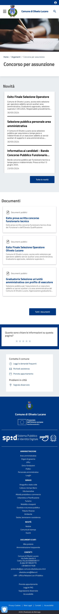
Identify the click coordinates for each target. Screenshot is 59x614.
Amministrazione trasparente (28, 547)
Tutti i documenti (42, 311)
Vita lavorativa (28, 491)
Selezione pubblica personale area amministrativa (29, 123)
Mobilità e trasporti (28, 504)
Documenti (11, 200)
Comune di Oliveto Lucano (34, 11)
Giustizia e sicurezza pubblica (28, 507)
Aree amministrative (28, 455)
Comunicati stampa (28, 529)
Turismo (28, 501)
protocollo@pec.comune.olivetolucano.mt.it (28, 568)
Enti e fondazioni (28, 465)
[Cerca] (54, 11)
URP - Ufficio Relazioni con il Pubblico (28, 575)
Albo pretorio (28, 544)
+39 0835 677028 (28, 565)
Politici (28, 468)
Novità (8, 86)
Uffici (28, 462)
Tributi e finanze (28, 510)
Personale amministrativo (28, 472)
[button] (55, 2)
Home (6, 56)
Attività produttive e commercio (28, 494)
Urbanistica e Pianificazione (28, 497)
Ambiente (28, 514)
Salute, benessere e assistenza (28, 517)
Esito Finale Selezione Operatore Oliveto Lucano (25, 248)
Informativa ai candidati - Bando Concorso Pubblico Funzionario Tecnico (28, 154)
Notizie (28, 526)
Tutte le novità (42, 179)
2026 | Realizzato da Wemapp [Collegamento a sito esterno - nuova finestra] (29, 612)
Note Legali (28, 605)
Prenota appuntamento (28, 584)
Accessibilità (28, 594)
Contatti (28, 552)
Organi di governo (28, 459)
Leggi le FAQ (28, 587)
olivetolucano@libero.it (28, 572)
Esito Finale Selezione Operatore (28, 96)
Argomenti (16, 56)
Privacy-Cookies (15, 605)
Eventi (28, 532)
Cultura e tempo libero (28, 487)
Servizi (28, 480)
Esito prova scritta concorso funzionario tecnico (22, 219)
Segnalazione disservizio (28, 590)
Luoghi (28, 475)
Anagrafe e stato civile (28, 484)
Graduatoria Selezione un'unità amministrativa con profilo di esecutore (29, 280)
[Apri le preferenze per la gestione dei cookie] (4, 609)
